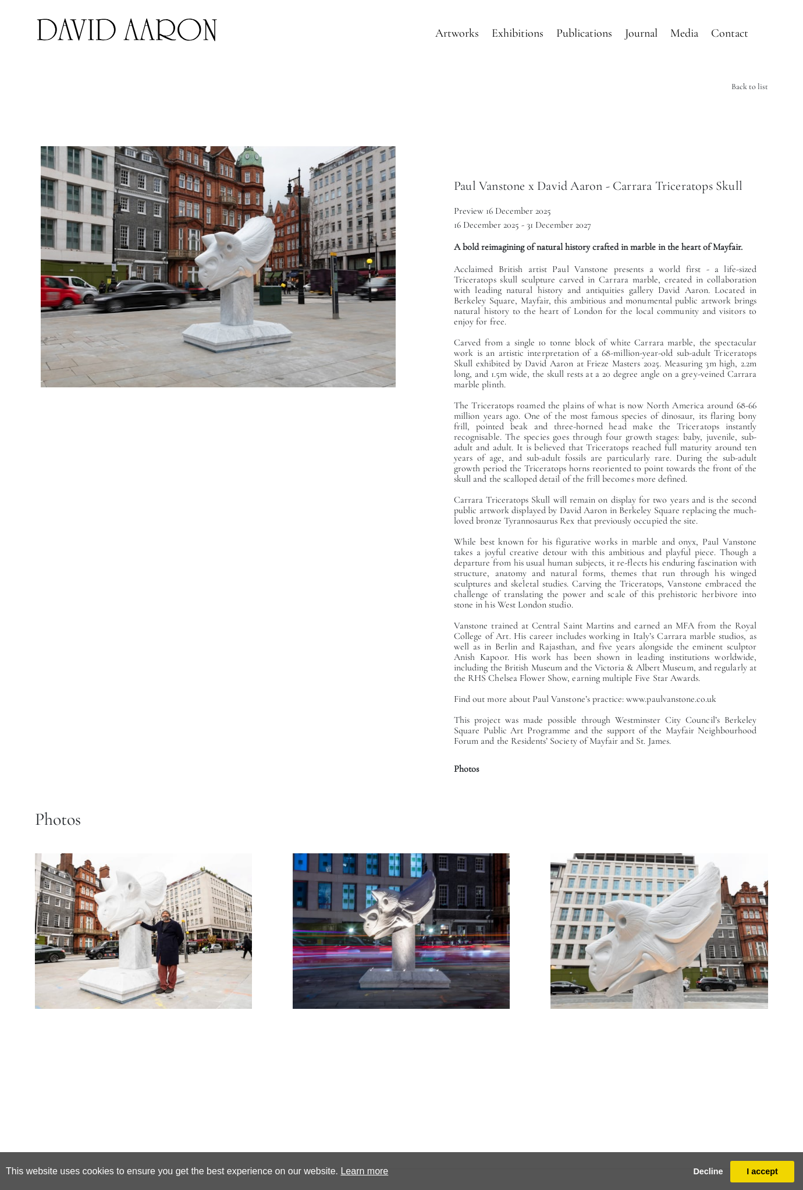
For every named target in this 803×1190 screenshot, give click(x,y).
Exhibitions (517, 33)
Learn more (364, 1171)
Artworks (457, 33)
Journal (641, 33)
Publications (584, 33)
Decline (708, 1171)
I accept (762, 1171)
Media (684, 33)
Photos (466, 769)
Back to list (749, 86)
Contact (729, 33)
